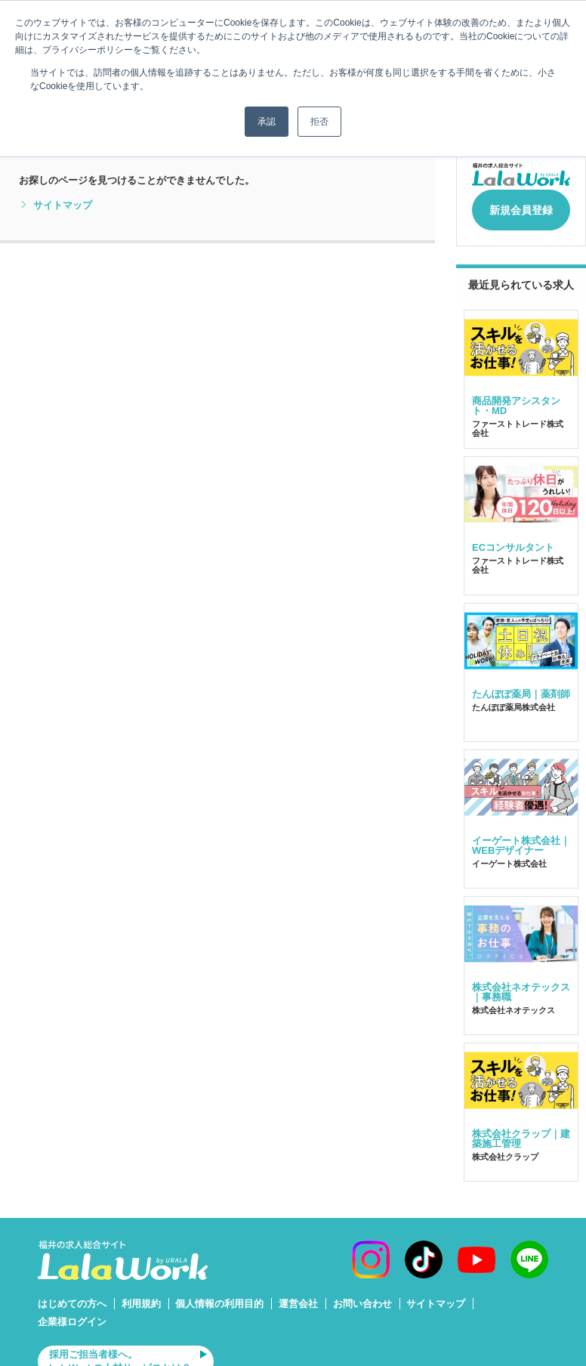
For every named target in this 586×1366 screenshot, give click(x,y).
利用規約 (141, 1296)
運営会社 (298, 1296)
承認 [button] (267, 121)
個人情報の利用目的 (219, 1296)
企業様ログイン (72, 1313)
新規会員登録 (521, 205)
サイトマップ (55, 205)
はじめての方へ (72, 1296)
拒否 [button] (319, 121)
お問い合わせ (362, 1296)
